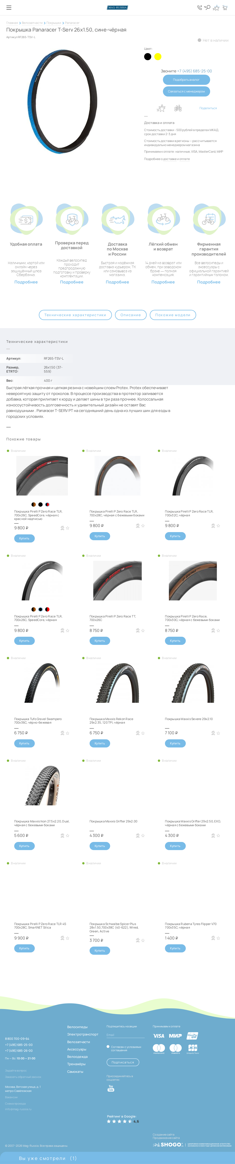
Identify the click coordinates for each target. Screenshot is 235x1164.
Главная (12, 23)
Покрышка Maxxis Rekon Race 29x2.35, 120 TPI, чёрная (111, 721)
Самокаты (75, 1071)
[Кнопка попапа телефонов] (199, 7)
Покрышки (53, 23)
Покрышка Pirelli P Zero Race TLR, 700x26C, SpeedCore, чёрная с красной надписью (38, 515)
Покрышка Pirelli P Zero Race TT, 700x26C (113, 618)
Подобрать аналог (186, 79)
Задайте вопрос (16, 1070)
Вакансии (11, 1097)
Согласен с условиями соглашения (126, 1048)
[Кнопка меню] (9, 7)
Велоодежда (77, 1056)
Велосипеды (77, 1027)
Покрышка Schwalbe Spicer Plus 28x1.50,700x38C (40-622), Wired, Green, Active (114, 927)
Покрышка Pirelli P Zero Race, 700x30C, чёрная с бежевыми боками (192, 618)
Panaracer (72, 23)
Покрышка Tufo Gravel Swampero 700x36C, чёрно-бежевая (38, 721)
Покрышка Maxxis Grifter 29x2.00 (113, 821)
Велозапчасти (32, 23)
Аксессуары (76, 1049)
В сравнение (178, 108)
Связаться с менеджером (186, 91)
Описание (131, 314)
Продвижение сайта (166, 1137)
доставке (170, 159)
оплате (184, 159)
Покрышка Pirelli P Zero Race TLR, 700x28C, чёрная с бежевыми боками (117, 513)
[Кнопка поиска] (207, 7)
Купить (24, 538)
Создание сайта (163, 1134)
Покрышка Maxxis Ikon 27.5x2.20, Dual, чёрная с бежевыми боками (42, 823)
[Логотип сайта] (117, 7)
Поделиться (208, 108)
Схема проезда (15, 1103)
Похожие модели (173, 314)
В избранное (161, 108)
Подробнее (26, 282)
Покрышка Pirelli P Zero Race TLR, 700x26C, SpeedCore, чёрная (38, 618)
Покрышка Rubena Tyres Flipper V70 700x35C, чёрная (190, 926)
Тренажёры (76, 1064)
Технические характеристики (75, 314)
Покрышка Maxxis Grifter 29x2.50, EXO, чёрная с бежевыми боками (193, 823)
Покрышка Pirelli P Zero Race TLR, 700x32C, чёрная (189, 513)
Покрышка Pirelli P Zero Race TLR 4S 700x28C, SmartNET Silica (40, 926)
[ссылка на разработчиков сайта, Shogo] (192, 1143)
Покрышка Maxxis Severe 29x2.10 (189, 719)
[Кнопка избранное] (216, 7)
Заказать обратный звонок (23, 1077)
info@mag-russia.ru (18, 1109)
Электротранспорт (82, 1034)
